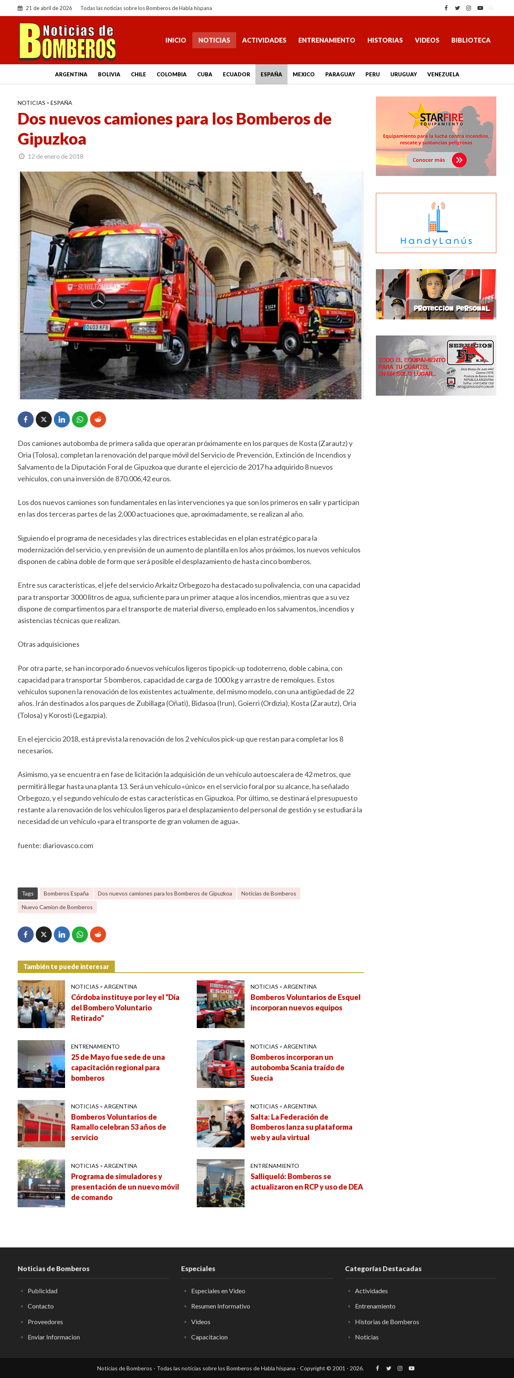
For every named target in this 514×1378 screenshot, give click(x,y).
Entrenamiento (326, 40)
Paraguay (340, 74)
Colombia (172, 74)
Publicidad (42, 1290)
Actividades (264, 40)
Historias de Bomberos (387, 1321)
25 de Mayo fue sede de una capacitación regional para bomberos (118, 1067)
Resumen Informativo (220, 1306)
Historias (385, 40)
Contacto (41, 1306)
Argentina (71, 74)
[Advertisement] (436, 532)
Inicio (175, 40)
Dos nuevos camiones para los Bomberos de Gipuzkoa (165, 893)
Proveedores (45, 1321)
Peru (372, 74)
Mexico (304, 74)
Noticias (214, 40)
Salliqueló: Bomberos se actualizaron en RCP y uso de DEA (307, 1181)
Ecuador (236, 74)
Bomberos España (66, 893)
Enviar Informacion (54, 1337)
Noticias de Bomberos (268, 893)
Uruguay (403, 74)
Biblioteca (471, 40)
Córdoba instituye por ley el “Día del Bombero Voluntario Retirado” (125, 1007)
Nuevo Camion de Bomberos (57, 907)
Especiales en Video (218, 1290)
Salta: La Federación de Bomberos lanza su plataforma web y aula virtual (302, 1127)
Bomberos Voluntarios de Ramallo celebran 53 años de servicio (118, 1127)
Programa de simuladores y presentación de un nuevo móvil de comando (125, 1187)
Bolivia (109, 74)
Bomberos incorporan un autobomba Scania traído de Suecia (298, 1067)
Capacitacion (209, 1337)
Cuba (204, 74)
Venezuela (443, 74)
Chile (138, 74)
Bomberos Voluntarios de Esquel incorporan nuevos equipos (306, 1002)
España (271, 74)
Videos (427, 40)
